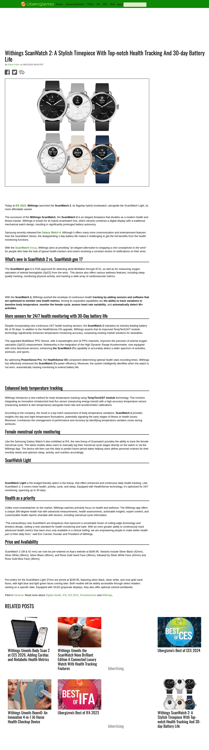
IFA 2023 (73, 595)
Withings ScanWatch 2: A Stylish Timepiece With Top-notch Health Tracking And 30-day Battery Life (179, 719)
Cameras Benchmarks (75, 4)
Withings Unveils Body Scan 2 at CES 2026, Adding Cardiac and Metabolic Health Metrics (29, 654)
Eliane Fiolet (13, 64)
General (18, 595)
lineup (26, 247)
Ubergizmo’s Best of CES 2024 (179, 650)
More (112, 4)
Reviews (59, 4)
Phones (90, 4)
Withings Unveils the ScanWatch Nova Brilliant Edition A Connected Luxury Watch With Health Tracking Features (77, 659)
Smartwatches (88, 595)
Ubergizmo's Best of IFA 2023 (78, 712)
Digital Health (53, 595)
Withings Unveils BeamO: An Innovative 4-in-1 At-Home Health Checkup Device (27, 717)
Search (120, 4)
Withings (107, 595)
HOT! (105, 4)
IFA (65, 595)
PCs (98, 4)
